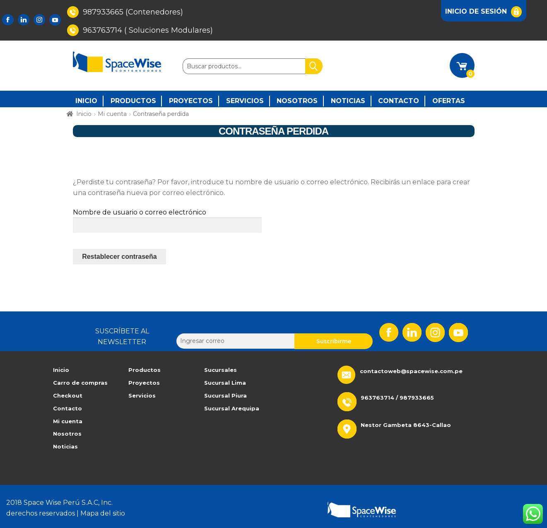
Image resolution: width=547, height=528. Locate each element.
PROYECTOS (191, 101)
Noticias (348, 101)
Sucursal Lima (225, 382)
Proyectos (144, 382)
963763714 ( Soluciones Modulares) (140, 30)
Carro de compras (80, 382)
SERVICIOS (245, 101)
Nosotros (297, 101)
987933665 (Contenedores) (125, 12)
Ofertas (448, 101)
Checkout (67, 395)
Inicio (84, 114)
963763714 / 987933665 (397, 397)
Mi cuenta (112, 114)
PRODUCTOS (133, 101)
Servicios (142, 395)
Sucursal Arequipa (231, 408)
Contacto (398, 101)
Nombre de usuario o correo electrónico (139, 212)
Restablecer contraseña (119, 256)
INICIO (86, 101)
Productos (144, 369)
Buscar (314, 66)
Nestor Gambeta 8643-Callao (406, 425)
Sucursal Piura (225, 395)
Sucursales (220, 369)
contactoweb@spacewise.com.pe (411, 371)
